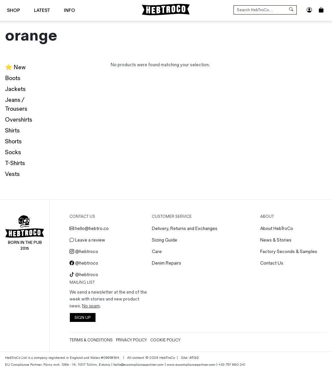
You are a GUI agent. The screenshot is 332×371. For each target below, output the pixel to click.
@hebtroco (83, 251)
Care (157, 251)
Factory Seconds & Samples (288, 251)
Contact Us (271, 263)
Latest (42, 10)
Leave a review (87, 240)
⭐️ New (15, 67)
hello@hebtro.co (89, 228)
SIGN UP (82, 317)
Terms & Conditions (91, 340)
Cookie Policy (165, 340)
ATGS (194, 358)
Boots (12, 78)
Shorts (13, 141)
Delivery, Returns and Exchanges (184, 228)
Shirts (12, 130)
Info (69, 10)
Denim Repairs (166, 263)
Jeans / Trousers (16, 104)
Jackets (15, 89)
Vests (12, 174)
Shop (13, 10)
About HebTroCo (276, 228)
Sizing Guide (164, 240)
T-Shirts (15, 163)
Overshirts (18, 119)
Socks (13, 152)
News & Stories (275, 240)
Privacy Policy (131, 340)
